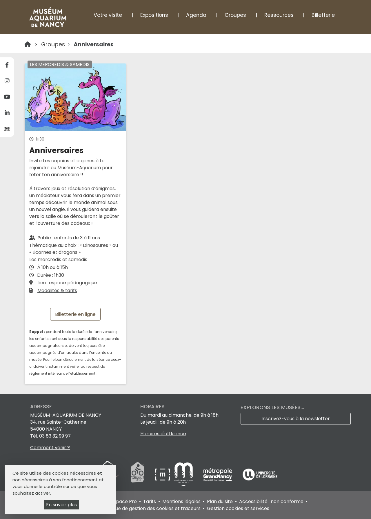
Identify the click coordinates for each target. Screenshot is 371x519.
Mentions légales (181, 501)
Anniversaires (94, 44)
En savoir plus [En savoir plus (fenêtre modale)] (61, 504)
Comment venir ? (50, 447)
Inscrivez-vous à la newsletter (295, 418)
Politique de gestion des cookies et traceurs (151, 508)
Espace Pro (124, 501)
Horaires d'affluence (163, 433)
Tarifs (149, 501)
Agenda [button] (196, 15)
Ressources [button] (279, 15)
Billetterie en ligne (75, 314)
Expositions (154, 15)
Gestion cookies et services (238, 508)
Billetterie (323, 15)
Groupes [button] (235, 15)
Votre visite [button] (108, 15)
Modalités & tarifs (57, 290)
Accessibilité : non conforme (271, 501)
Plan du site (220, 501)
